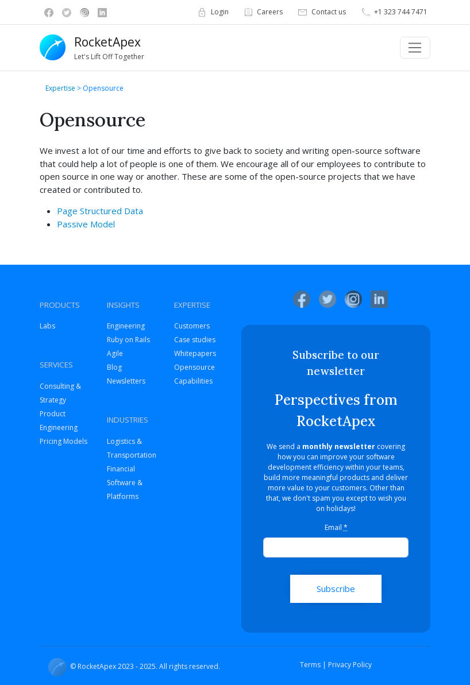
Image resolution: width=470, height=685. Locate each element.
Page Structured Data (100, 210)
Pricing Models (63, 441)
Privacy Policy (350, 664)
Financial (121, 469)
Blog (114, 367)
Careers (262, 12)
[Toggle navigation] (415, 48)
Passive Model (86, 224)
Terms (310, 664)
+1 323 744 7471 (394, 12)
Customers (192, 326)
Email (336, 527)
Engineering (126, 326)
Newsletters (126, 381)
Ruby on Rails (128, 340)
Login (212, 12)
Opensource (194, 367)
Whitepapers (195, 353)
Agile (115, 353)
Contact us (321, 12)
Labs (47, 326)
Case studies (194, 340)
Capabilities (193, 381)
